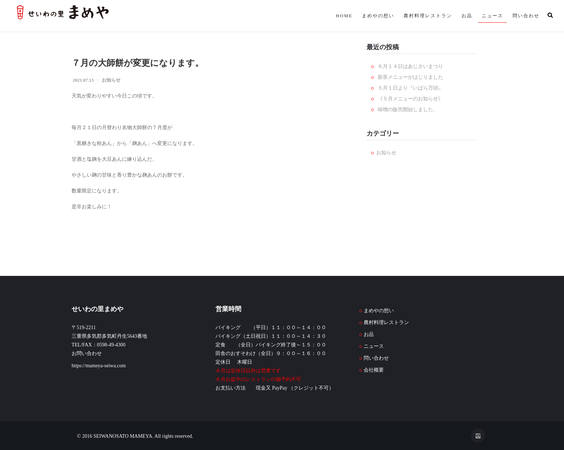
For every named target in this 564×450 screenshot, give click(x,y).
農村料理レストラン (428, 15)
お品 (466, 15)
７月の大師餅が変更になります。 (138, 63)
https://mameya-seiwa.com (99, 365)
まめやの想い (378, 15)
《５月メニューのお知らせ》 (410, 98)
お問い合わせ (87, 353)
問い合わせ (526, 15)
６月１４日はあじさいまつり (410, 66)
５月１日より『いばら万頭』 (410, 88)
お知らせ (111, 80)
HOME (344, 15)
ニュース (492, 15)
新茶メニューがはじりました (410, 77)
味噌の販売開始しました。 (408, 109)
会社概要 (374, 370)
